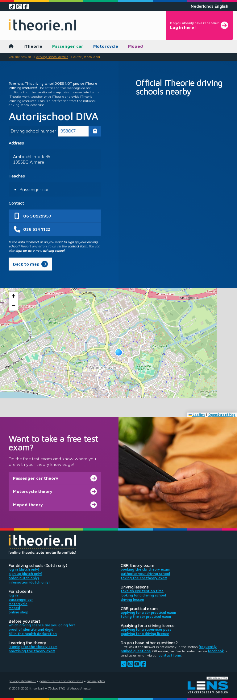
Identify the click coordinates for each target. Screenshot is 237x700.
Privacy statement (22, 681)
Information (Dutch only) (29, 582)
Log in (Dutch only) (24, 569)
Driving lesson (132, 599)
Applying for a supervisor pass (146, 629)
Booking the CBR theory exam (145, 569)
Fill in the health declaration (33, 634)
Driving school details (52, 57)
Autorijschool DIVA (86, 57)
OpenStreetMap (221, 415)
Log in (13, 595)
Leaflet (197, 415)
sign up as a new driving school (39, 250)
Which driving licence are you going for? (42, 625)
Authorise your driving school (145, 574)
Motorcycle (105, 46)
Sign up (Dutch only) (25, 574)
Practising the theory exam (32, 651)
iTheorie (32, 46)
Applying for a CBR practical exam (148, 612)
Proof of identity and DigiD (31, 629)
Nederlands (202, 6)
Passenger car (67, 46)
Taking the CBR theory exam (144, 578)
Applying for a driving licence (145, 634)
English (221, 6)
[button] (119, 352)
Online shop (18, 612)
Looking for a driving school (143, 595)
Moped (135, 46)
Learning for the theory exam (33, 647)
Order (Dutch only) (24, 578)
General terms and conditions (61, 681)
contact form (77, 246)
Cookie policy (96, 681)
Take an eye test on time (142, 591)
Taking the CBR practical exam (146, 616)
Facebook (216, 651)
